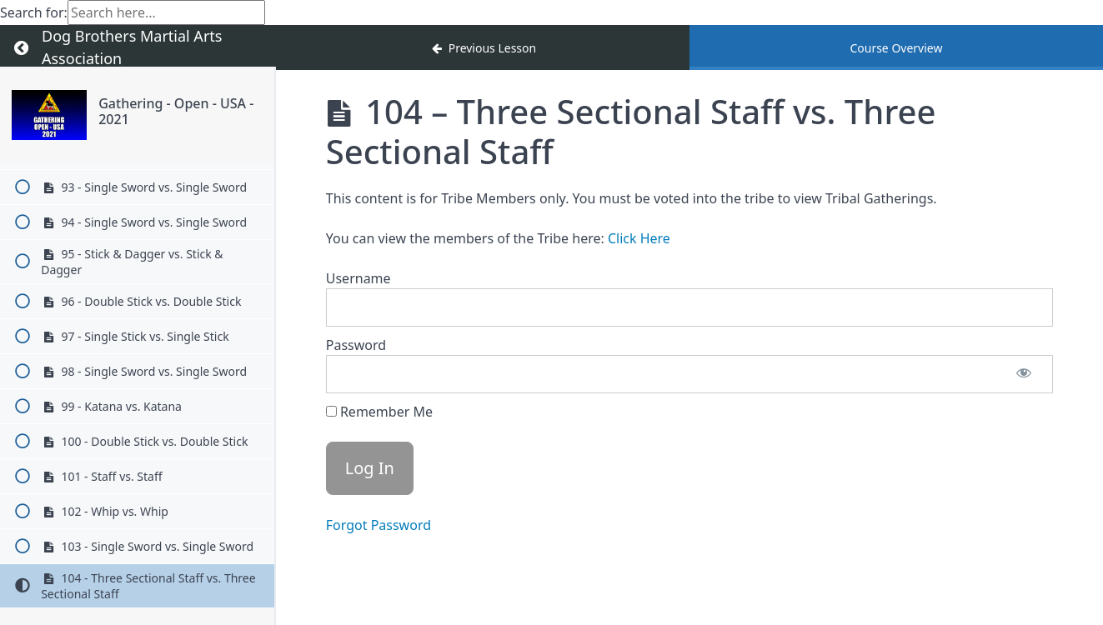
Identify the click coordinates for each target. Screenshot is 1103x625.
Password (356, 345)
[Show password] (1024, 374)
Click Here (639, 238)
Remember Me (379, 411)
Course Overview (896, 48)
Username (358, 278)
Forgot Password (378, 525)
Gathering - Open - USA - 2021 (175, 111)
